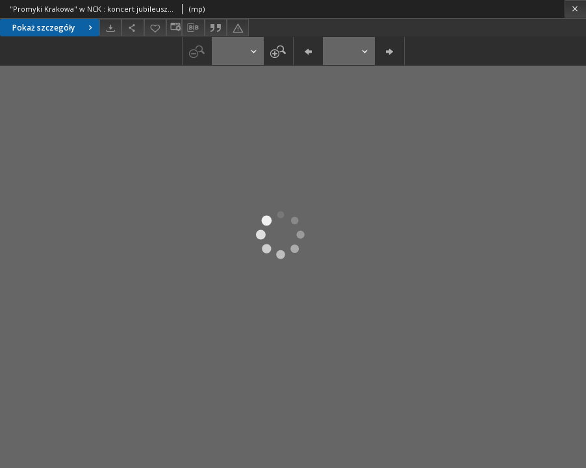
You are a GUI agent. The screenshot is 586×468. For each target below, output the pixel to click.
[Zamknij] (575, 9)
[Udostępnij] (132, 27)
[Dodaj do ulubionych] (155, 27)
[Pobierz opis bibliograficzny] (193, 28)
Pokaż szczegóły (54, 27)
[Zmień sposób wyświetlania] (174, 27)
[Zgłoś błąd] (238, 27)
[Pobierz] (110, 27)
